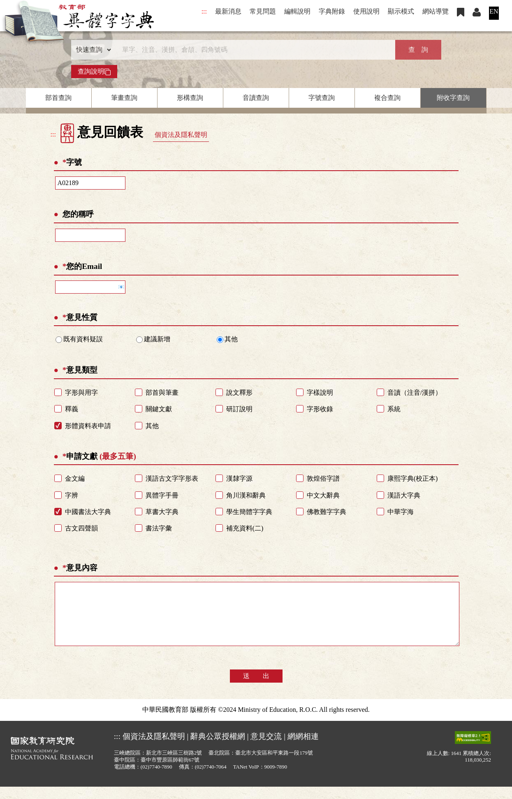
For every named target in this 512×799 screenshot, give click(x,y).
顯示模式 (401, 11)
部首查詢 (58, 97)
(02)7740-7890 (156, 779)
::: (204, 11)
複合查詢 (387, 97)
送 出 (256, 688)
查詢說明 (94, 71)
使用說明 (366, 11)
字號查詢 (321, 97)
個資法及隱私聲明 (181, 134)
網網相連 (303, 748)
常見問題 (263, 11)
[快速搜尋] (253, 50)
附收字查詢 (453, 97)
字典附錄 (332, 11)
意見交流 (266, 748)
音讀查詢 (256, 97)
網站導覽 (435, 11)
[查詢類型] (91, 50)
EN (493, 11)
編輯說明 (297, 11)
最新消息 (228, 11)
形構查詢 (190, 97)
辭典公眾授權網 (217, 748)
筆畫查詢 (124, 97)
